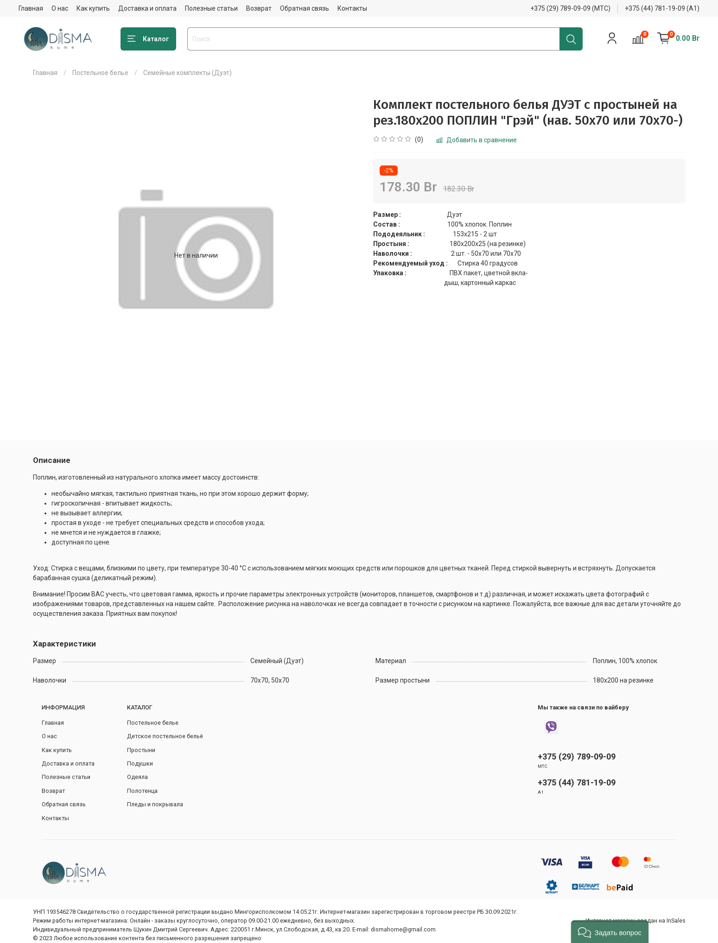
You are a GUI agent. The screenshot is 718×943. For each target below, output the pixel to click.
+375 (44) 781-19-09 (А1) (662, 8)
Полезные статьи (211, 8)
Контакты (352, 8)
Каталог (148, 39)
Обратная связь (304, 8)
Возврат (259, 8)
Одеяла (137, 776)
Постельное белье (100, 72)
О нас (59, 8)
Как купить (93, 8)
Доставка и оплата (147, 8)
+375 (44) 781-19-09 (577, 782)
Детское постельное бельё (165, 736)
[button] (609, 931)
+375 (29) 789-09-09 (577, 756)
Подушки (140, 763)
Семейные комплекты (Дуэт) (187, 72)
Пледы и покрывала (155, 804)
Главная (31, 8)
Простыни (141, 750)
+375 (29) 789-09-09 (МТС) (570, 8)
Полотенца (142, 790)
